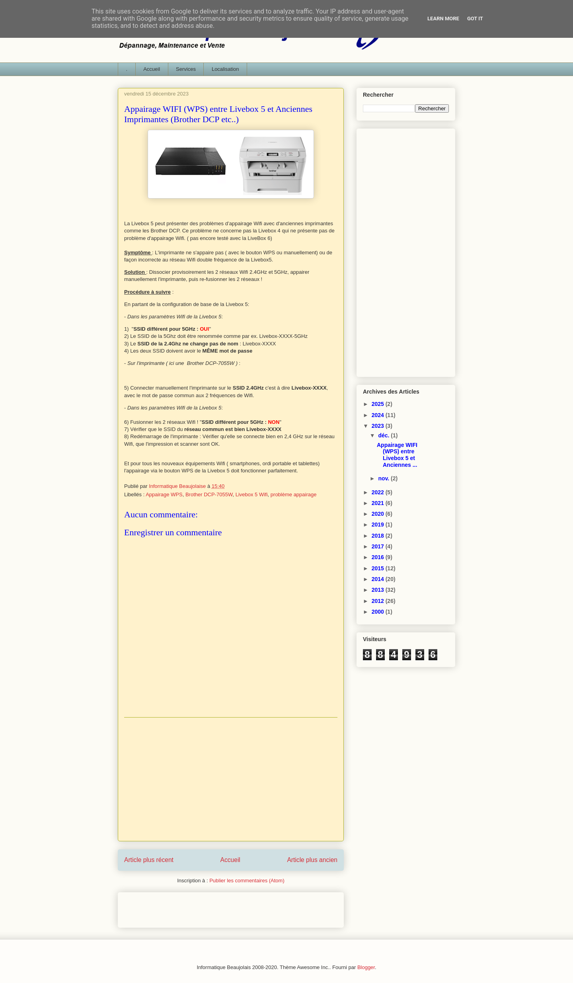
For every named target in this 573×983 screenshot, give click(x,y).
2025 (379, 404)
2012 (379, 601)
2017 (379, 546)
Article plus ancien (312, 859)
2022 (379, 492)
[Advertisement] (231, 779)
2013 (379, 590)
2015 (379, 568)
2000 (379, 612)
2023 (379, 426)
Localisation (225, 69)
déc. (384, 435)
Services (186, 69)
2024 (379, 415)
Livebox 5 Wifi (252, 494)
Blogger (366, 967)
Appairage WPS (164, 494)
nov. (384, 478)
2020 (379, 514)
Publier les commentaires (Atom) (247, 881)
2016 (379, 557)
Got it (475, 18)
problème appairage (294, 494)
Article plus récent (148, 859)
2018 (379, 535)
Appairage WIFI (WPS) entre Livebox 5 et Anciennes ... (397, 455)
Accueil (151, 69)
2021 (379, 503)
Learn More (443, 18)
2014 (379, 579)
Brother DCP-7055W (209, 494)
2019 (379, 524)
